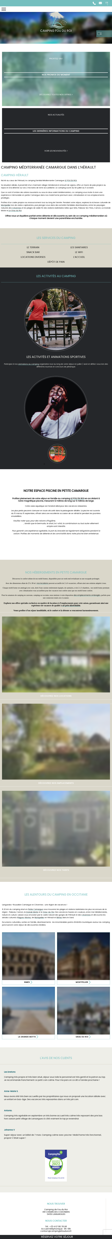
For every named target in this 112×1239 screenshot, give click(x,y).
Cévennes (16, 208)
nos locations (42, 583)
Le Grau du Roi (14, 211)
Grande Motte (32, 912)
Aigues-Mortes (24, 918)
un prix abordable (71, 606)
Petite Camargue (35, 909)
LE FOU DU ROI (77, 499)
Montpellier (6, 205)
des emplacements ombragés (87, 595)
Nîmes (59, 918)
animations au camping (28, 364)
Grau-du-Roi (48, 912)
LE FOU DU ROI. (71, 180)
